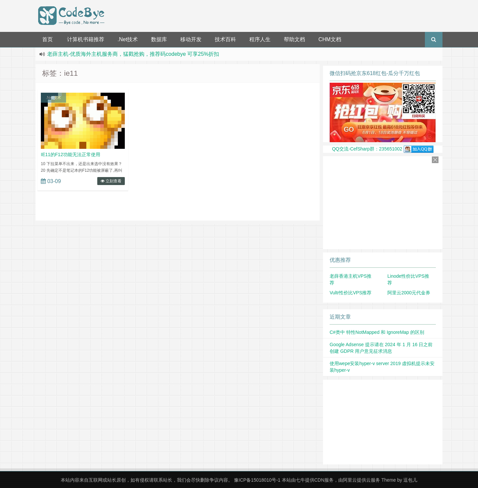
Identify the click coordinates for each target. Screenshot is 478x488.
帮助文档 (294, 39)
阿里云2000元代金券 (408, 292)
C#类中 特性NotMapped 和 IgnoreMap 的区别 (377, 332)
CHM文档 (329, 39)
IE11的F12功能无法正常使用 (70, 154)
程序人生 (260, 39)
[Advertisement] (274, 15)
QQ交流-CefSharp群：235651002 (383, 148)
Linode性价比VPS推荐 (408, 279)
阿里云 (350, 480)
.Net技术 (128, 39)
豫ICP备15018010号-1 (257, 480)
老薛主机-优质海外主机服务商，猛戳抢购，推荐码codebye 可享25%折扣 (133, 54)
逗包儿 (410, 480)
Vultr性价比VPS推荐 (350, 292)
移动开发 (190, 39)
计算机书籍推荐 (85, 39)
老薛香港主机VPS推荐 (350, 279)
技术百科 (225, 39)
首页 (47, 39)
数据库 (159, 39)
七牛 (300, 480)
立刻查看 (111, 181)
